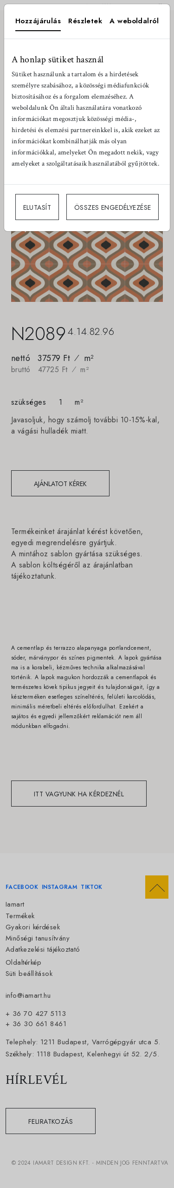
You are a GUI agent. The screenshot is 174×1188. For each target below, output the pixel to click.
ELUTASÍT (37, 207)
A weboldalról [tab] (134, 21)
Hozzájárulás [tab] (38, 21)
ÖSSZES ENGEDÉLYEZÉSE (112, 207)
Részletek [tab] (85, 21)
